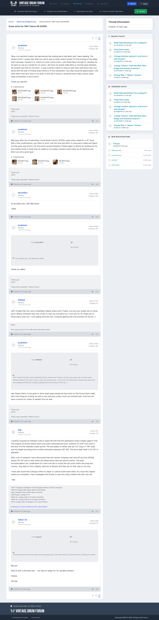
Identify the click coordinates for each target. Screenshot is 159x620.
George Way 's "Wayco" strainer (127, 75)
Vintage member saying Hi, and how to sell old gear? (130, 57)
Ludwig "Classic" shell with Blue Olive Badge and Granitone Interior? (130, 66)
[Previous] (92, 38)
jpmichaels (115, 165)
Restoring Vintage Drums (26, 22)
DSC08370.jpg (43, 161)
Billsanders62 (116, 150)
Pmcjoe (116, 143)
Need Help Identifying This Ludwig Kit (130, 43)
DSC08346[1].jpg (24, 91)
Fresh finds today (121, 49)
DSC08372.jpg (64, 161)
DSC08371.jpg (23, 161)
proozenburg (116, 155)
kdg (117, 77)
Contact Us (36, 617)
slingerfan (119, 61)
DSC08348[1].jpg (69, 91)
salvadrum (119, 45)
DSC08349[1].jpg (24, 97)
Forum (78, 4)
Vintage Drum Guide (20, 617)
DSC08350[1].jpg (46, 97)
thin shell (119, 71)
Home (53, 4)
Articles (65, 4)
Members (102, 4)
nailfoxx (118, 52)
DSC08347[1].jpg (46, 91)
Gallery (89, 4)
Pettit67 (114, 160)
